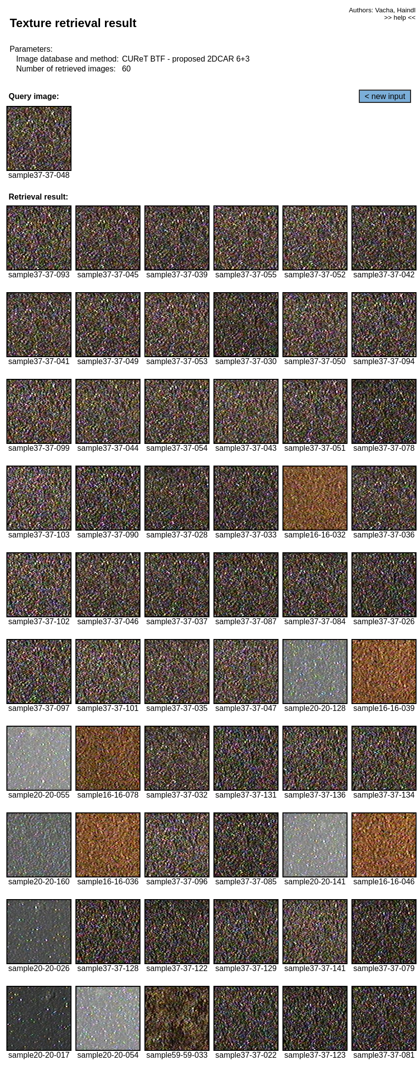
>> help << (400, 17)
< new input (385, 96)
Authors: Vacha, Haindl (382, 10)
